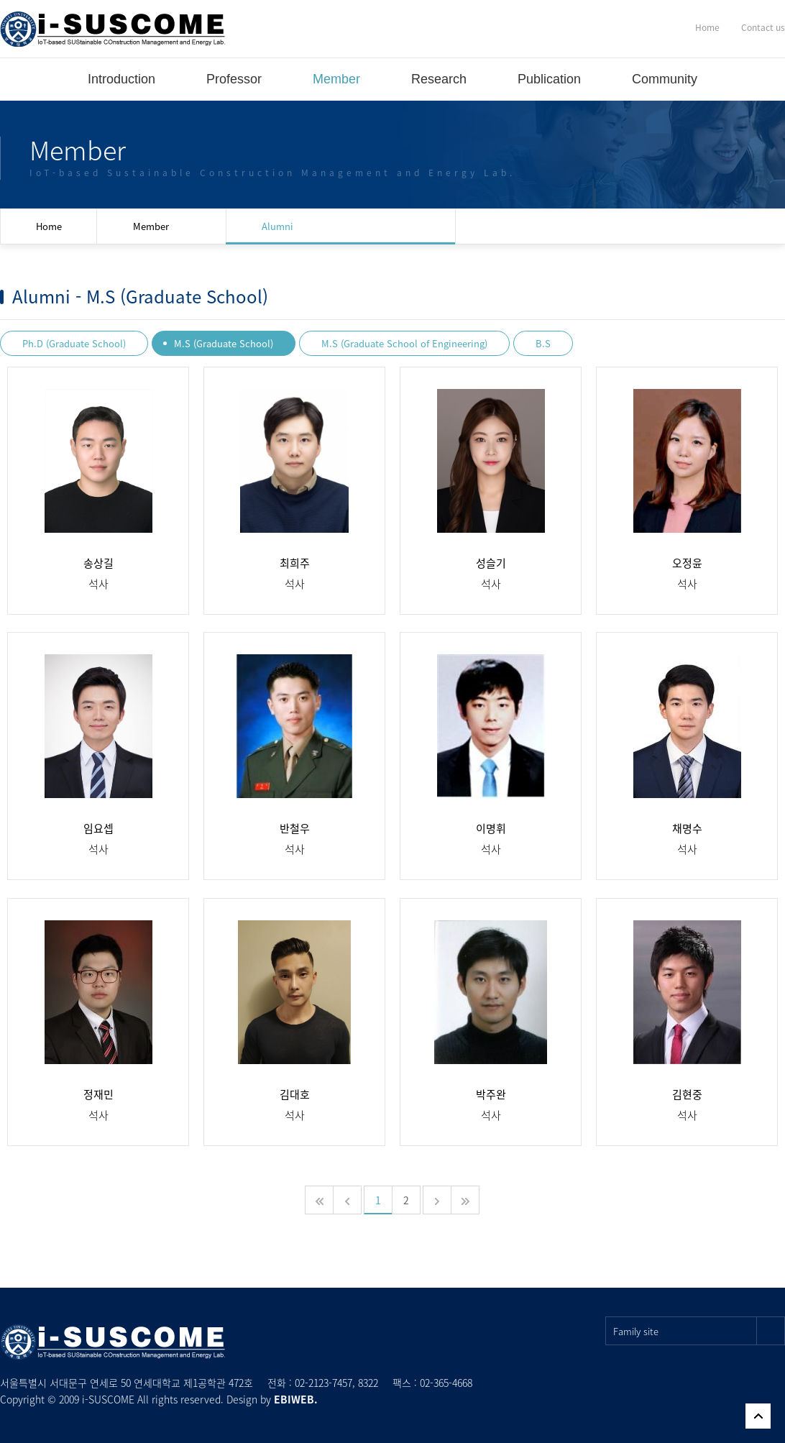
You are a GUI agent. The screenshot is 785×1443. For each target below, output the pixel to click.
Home (707, 27)
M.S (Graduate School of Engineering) (404, 343)
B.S (543, 343)
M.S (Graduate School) (223, 343)
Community (664, 79)
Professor (234, 79)
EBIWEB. (296, 1399)
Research (439, 79)
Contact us (763, 27)
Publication (549, 79)
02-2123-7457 (323, 1382)
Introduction (121, 79)
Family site (699, 1330)
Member (336, 79)
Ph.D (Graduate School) (74, 343)
